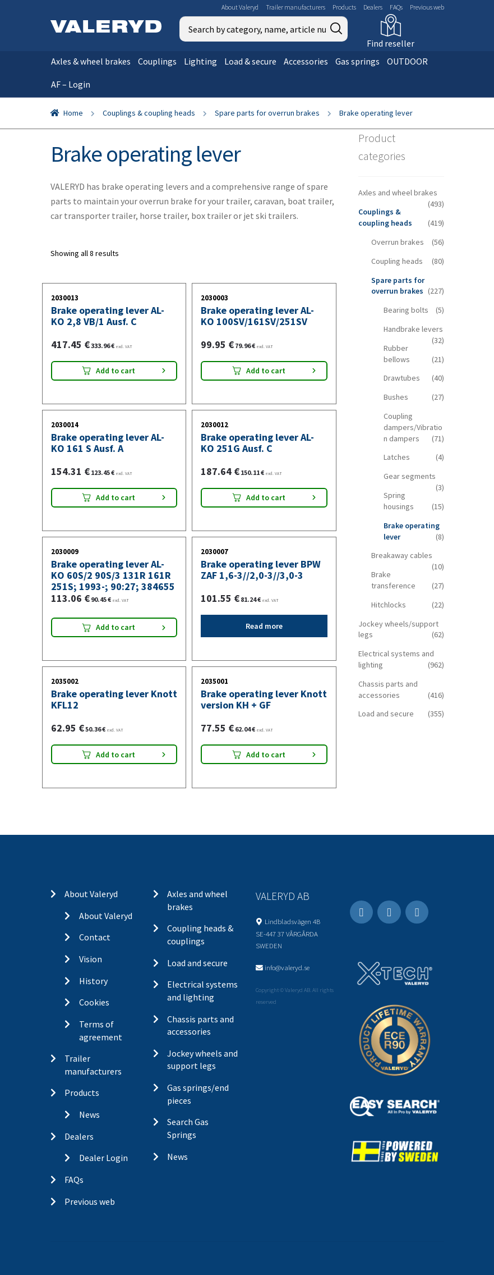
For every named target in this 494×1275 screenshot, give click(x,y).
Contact (94, 937)
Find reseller (390, 43)
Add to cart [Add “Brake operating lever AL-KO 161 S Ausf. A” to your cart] (115, 497)
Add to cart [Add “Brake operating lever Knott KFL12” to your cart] (115, 755)
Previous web (427, 7)
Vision (90, 959)
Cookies (94, 1002)
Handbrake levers (413, 329)
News (89, 1114)
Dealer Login (103, 1157)
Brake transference (393, 580)
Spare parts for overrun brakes (267, 113)
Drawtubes (402, 378)
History (93, 980)
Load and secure (386, 714)
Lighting (200, 61)
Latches (397, 457)
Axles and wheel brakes (397, 193)
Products (344, 7)
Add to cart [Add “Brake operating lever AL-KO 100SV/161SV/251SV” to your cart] (265, 370)
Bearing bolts (406, 310)
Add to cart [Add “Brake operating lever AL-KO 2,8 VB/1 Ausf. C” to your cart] (115, 370)
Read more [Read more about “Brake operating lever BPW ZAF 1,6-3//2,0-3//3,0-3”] (264, 626)
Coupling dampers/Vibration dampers (413, 427)
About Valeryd (239, 7)
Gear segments (410, 476)
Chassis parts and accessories (388, 689)
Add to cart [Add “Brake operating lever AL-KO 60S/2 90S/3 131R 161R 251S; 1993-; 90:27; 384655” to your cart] (115, 627)
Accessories (306, 61)
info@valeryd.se (287, 967)
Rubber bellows (397, 353)
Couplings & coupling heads (149, 113)
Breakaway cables (401, 555)
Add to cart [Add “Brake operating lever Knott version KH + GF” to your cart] (265, 755)
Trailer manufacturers (295, 7)
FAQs (396, 7)
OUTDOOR (407, 61)
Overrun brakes (397, 242)
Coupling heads (397, 261)
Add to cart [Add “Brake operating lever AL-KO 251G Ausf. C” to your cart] (265, 497)
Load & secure (250, 61)
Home (73, 113)
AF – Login (70, 84)
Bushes (396, 397)
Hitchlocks (388, 605)
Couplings (157, 61)
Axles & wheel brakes (91, 61)
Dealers (372, 7)
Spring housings (399, 500)
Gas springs (357, 61)
